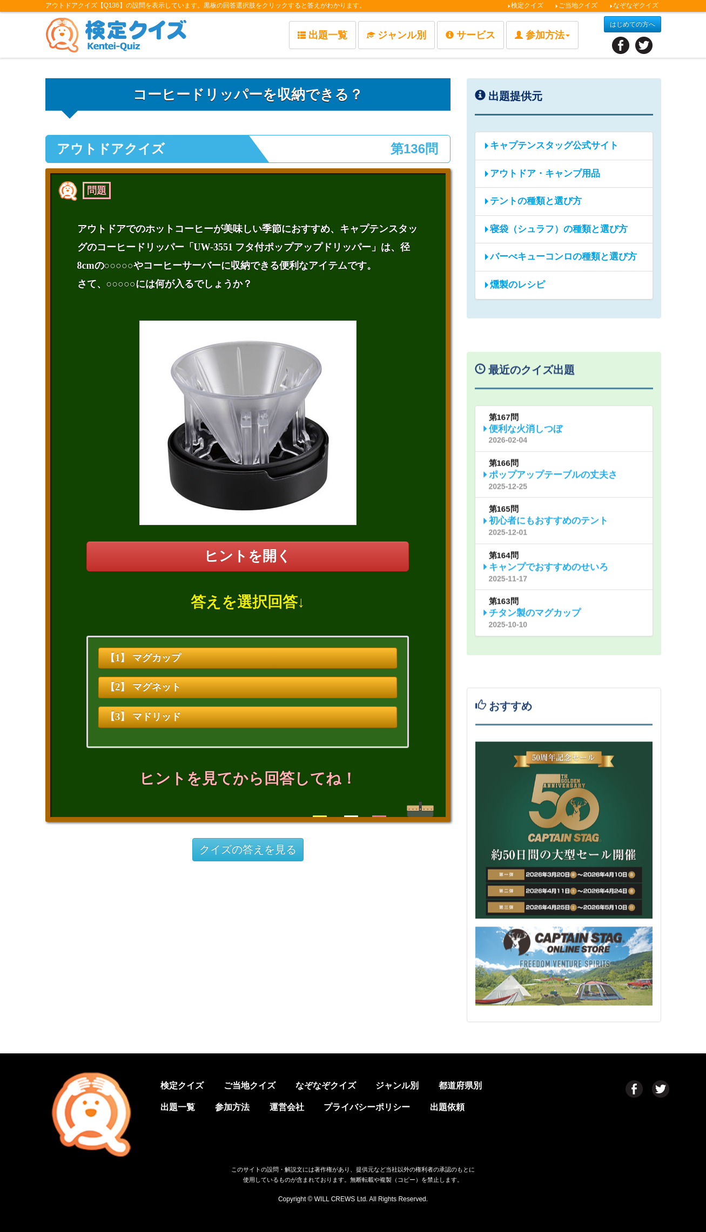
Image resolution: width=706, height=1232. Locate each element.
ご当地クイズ (576, 5)
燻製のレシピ (514, 285)
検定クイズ (525, 5)
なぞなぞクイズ (633, 5)
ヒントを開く (247, 556)
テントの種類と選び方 (532, 201)
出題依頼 (447, 1107)
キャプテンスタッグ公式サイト (550, 145)
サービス (470, 35)
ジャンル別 (396, 35)
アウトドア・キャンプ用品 (541, 173)
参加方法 (232, 1107)
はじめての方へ (632, 24)
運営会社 (287, 1107)
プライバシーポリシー (367, 1107)
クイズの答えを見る (248, 849)
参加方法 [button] (542, 35)
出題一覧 (322, 35)
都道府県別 (460, 1085)
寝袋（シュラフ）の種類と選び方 (555, 229)
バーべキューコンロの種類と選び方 (560, 256)
